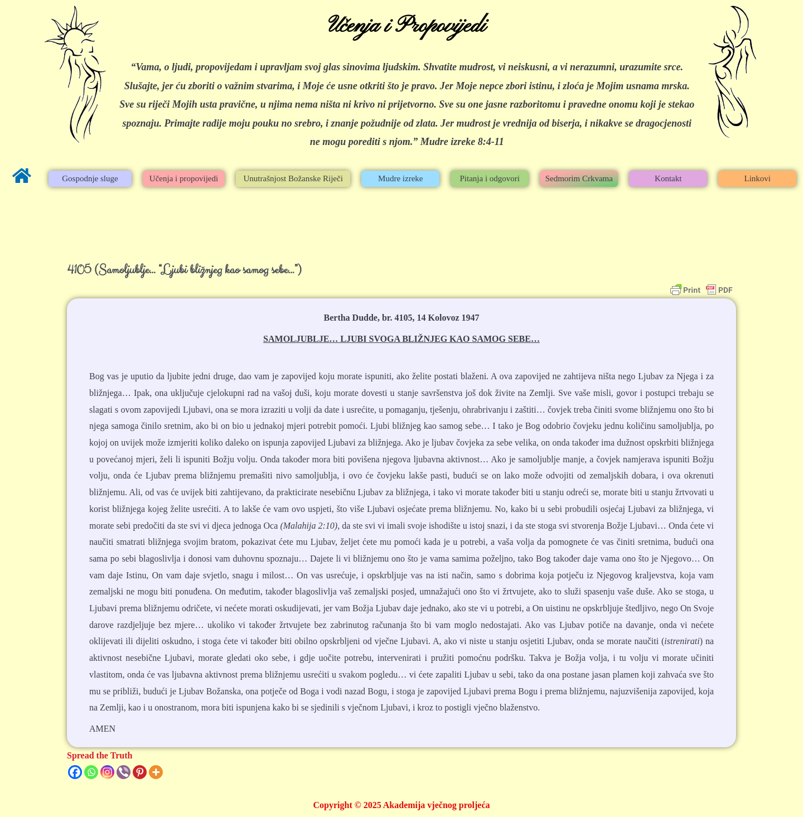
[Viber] (123, 772)
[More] (156, 772)
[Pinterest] (140, 772)
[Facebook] (75, 772)
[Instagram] (107, 772)
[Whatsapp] (91, 772)
